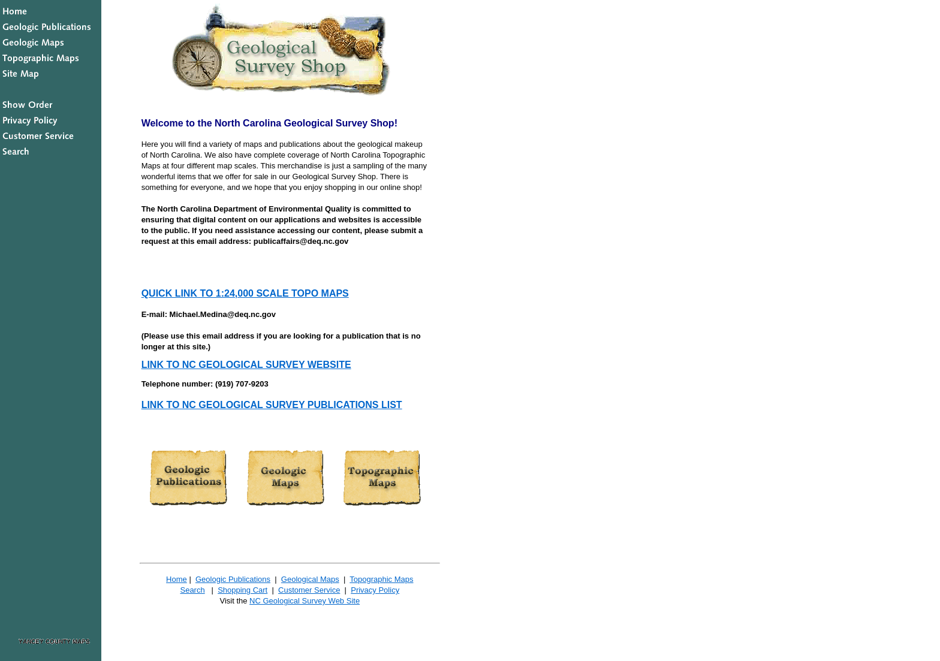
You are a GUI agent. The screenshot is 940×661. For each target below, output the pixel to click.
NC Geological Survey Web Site (304, 600)
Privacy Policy (375, 589)
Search (192, 589)
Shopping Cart (242, 589)
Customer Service (309, 589)
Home (176, 579)
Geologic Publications (232, 579)
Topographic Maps (381, 579)
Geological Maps (310, 579)
